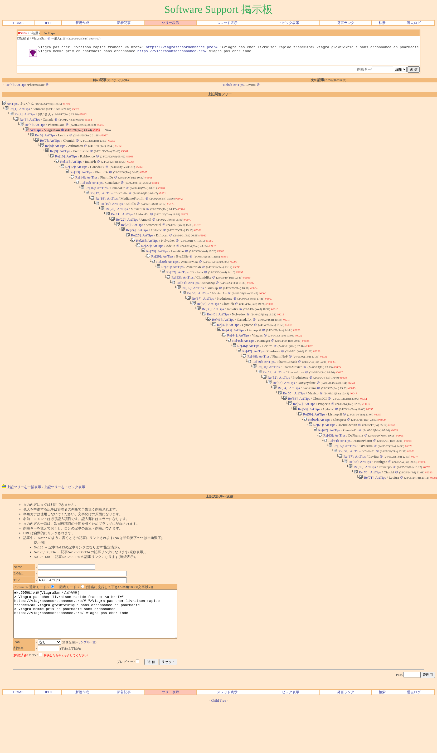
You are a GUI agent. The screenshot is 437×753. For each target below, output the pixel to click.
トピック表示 (289, 23)
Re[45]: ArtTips (240, 366)
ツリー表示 (170, 23)
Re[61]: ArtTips (322, 458)
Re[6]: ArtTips (42, 140)
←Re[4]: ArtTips (14, 86)
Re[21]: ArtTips (119, 227)
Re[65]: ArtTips (342, 481)
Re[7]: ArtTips (47, 145)
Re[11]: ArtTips (68, 169)
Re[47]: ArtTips (251, 377)
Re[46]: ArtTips (246, 371)
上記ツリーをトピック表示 (64, 526)
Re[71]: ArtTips (372, 516)
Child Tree (218, 749)
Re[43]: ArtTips (230, 354)
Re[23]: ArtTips (129, 238)
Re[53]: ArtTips (281, 412)
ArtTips (10, 105)
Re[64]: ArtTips (337, 476)
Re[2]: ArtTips (22, 116)
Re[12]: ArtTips (74, 174)
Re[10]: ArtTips (63, 163)
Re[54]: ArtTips (286, 418)
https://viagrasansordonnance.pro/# (181, 47)
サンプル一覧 (89, 690)
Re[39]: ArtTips (210, 331)
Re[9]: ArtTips (57, 157)
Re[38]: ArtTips (205, 325)
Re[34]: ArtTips (185, 302)
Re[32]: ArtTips (175, 290)
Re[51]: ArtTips (271, 400)
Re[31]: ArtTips (170, 284)
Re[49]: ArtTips (261, 389)
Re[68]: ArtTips (357, 499)
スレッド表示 (227, 23)
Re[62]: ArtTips (327, 464)
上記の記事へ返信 (219, 535)
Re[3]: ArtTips (27, 122)
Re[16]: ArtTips (94, 198)
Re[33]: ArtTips (180, 296)
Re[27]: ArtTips (149, 261)
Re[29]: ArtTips (159, 273)
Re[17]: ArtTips (99, 203)
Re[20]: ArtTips (114, 221)
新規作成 (82, 23)
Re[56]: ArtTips (296, 429)
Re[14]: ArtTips (84, 186)
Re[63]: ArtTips (332, 470)
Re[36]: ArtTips (195, 313)
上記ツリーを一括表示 (21, 526)
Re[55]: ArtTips (291, 423)
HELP (47, 23)
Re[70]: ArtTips (367, 510)
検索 (382, 23)
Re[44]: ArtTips (235, 360)
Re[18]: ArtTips (104, 209)
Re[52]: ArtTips (276, 406)
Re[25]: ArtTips (139, 250)
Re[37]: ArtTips (200, 319)
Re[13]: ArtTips (79, 180)
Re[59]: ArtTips (311, 447)
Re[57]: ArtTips (301, 435)
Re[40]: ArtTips (215, 337)
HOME (18, 23)
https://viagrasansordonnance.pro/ (172, 52)
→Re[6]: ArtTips (232, 86)
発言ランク (345, 23)
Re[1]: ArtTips (17, 111)
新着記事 (124, 23)
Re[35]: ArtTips (190, 308)
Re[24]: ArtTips (134, 244)
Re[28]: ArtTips (154, 267)
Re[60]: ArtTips (316, 452)
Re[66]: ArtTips (347, 487)
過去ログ (414, 23)
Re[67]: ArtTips (352, 493)
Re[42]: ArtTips (225, 348)
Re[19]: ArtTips (109, 215)
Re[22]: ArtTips (124, 232)
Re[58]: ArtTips (306, 441)
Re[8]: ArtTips (52, 151)
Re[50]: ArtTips (266, 395)
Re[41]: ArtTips (220, 342)
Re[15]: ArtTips (89, 192)
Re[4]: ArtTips (32, 128)
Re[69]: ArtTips (362, 505)
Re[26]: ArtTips (144, 255)
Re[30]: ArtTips (164, 279)
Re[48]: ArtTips (256, 383)
